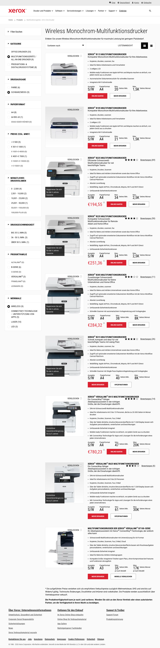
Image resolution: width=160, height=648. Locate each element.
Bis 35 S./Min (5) (19, 233)
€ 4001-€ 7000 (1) (19, 156)
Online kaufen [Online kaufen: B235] (116, 263)
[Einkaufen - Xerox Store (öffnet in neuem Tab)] (146, 3)
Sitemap (100, 639)
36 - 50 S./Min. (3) (19, 237)
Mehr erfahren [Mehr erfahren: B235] (139, 263)
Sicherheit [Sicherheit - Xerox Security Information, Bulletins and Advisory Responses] (91, 639)
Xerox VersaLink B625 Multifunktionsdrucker (113, 463)
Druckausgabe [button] (18, 79)
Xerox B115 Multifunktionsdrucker (107, 54)
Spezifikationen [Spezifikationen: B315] (121, 385)
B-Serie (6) (16, 267)
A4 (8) (14, 112)
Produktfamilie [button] (19, 254)
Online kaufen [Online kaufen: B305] (116, 325)
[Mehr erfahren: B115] (64, 73)
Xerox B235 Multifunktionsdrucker (107, 216)
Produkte (20, 20)
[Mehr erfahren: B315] (64, 356)
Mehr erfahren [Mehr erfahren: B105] (120, 146)
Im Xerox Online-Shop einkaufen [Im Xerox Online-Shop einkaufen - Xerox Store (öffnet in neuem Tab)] (70, 615)
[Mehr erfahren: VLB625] (64, 482)
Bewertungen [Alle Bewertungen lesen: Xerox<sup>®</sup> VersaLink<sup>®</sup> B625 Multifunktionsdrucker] (147, 466)
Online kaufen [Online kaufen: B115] (97, 96)
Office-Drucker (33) (21, 52)
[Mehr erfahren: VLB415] (64, 415)
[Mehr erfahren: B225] (64, 177)
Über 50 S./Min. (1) (20, 242)
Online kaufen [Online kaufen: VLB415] (116, 452)
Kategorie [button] (16, 43)
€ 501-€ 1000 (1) (18, 147)
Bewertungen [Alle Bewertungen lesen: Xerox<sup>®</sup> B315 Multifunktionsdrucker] (146, 339)
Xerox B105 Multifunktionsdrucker (107, 108)
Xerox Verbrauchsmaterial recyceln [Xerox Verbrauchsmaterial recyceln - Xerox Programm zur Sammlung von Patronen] (23, 632)
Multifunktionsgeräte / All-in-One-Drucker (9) (23, 58)
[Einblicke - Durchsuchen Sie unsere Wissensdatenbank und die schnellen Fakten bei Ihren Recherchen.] (123, 11)
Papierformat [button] (18, 104)
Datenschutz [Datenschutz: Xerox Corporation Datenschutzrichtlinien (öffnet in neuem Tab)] (50, 639)
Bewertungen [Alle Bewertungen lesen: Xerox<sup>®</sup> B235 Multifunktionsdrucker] (146, 218)
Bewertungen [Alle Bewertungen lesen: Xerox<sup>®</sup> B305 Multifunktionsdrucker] (146, 277)
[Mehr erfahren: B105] (64, 127)
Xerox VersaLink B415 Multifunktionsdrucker (113, 396)
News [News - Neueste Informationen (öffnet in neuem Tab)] (11, 628)
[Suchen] (150, 11)
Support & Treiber (115, 610)
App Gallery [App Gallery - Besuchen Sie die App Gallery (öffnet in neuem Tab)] (62, 623)
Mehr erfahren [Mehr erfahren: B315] (98, 385)
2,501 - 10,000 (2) (19, 193)
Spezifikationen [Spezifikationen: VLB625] (121, 516)
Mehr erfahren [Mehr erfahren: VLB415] (139, 452)
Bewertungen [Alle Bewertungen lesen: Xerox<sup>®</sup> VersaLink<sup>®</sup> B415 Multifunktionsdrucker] (146, 399)
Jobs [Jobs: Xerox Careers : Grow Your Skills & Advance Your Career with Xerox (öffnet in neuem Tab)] (30, 639)
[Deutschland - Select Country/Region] (124, 3)
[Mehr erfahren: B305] (64, 293)
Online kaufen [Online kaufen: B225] (116, 204)
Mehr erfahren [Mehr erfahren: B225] (139, 204)
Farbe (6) (15, 87)
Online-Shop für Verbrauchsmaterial (71, 619)
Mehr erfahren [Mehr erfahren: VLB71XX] (98, 576)
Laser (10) (16, 322)
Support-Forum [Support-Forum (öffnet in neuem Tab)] (112, 615)
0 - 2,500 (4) (16, 189)
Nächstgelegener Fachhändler (69, 628)
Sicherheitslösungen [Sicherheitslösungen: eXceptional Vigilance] (17, 623)
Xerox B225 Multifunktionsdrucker (107, 158)
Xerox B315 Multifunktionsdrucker (107, 337)
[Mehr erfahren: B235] (64, 235)
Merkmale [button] (16, 298)
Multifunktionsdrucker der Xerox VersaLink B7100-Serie (119, 528)
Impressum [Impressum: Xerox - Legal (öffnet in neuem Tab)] (61, 639)
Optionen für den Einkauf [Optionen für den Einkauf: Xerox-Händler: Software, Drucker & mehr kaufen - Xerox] (70, 610)
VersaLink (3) (18, 276)
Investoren (38, 639)
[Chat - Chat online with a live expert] (112, 3)
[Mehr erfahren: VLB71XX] (64, 547)
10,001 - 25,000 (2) (19, 198)
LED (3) (14, 326)
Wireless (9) (17, 306)
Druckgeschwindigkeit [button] (22, 224)
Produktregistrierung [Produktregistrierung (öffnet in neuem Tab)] (114, 619)
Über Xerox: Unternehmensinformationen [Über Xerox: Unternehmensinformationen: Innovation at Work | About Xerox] (30, 610)
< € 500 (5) (16, 142)
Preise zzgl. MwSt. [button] (20, 134)
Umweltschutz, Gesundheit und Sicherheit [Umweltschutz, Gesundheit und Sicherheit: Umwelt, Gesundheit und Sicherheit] (25, 615)
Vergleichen (73, 56)
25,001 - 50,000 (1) (19, 203)
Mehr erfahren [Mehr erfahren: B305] (139, 325)
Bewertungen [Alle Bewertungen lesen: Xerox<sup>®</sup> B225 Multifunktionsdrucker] (146, 160)
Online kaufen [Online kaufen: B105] (97, 146)
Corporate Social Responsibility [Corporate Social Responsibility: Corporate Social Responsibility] (21, 619)
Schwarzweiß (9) (20, 92)
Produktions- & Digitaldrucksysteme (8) (24, 65)
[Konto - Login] (135, 3)
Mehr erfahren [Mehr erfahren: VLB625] (98, 516)
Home (11, 20)
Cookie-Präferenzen (76, 639)
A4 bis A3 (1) (17, 117)
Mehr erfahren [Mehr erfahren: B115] (120, 96)
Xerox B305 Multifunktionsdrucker (107, 274)
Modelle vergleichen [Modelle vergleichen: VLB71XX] (123, 576)
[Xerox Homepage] (17, 11)
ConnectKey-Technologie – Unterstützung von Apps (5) (24, 314)
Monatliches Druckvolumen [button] (18, 179)
